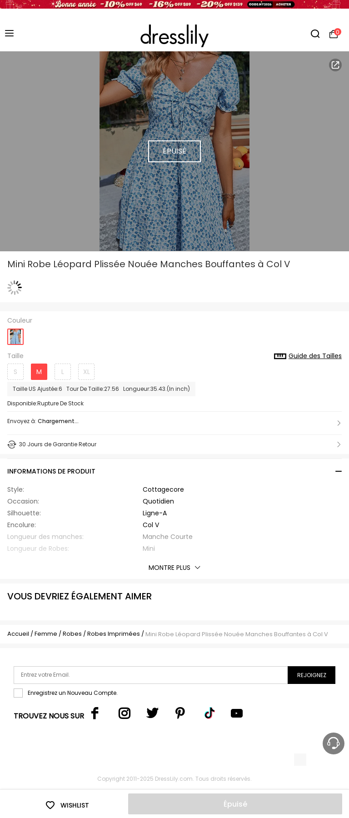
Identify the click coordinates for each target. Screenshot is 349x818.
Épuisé (235, 804)
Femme (46, 633)
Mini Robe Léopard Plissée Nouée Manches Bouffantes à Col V (236, 634)
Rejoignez (311, 675)
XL (86, 371)
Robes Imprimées (113, 633)
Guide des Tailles (308, 356)
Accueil (18, 633)
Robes (72, 633)
